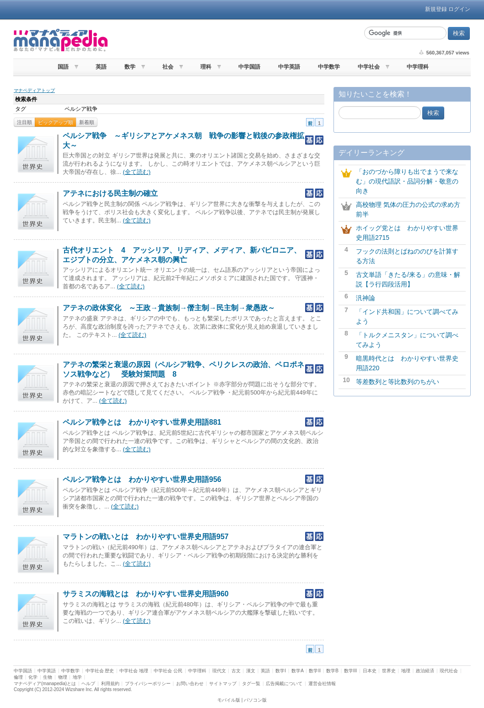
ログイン (459, 9)
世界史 (389, 670)
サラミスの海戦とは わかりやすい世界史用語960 (146, 594)
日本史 (369, 670)
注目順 (24, 122)
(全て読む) (137, 171)
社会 (167, 67)
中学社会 (369, 67)
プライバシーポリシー (148, 683)
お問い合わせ (190, 683)
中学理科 (418, 67)
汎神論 (365, 298)
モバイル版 (228, 700)
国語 (63, 67)
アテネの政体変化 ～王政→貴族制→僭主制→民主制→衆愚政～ (169, 308)
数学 (129, 67)
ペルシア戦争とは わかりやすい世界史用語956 (142, 479)
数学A (297, 670)
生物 (47, 677)
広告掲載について (284, 683)
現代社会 (449, 670)
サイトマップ (223, 683)
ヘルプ (88, 683)
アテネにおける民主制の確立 (110, 193)
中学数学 (329, 67)
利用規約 (110, 683)
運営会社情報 (322, 683)
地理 (405, 670)
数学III (350, 670)
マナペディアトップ (34, 90)
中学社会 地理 (133, 670)
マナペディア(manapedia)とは (45, 683)
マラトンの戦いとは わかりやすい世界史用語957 (146, 536)
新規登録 (436, 9)
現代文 (219, 670)
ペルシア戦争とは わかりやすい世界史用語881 (142, 422)
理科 (205, 67)
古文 (236, 670)
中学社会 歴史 (100, 670)
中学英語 (289, 67)
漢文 (250, 670)
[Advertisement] (235, 40)
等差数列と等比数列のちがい (397, 381)
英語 (101, 67)
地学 (77, 677)
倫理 (18, 677)
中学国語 (249, 67)
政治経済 (425, 670)
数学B (332, 670)
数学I (280, 670)
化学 (33, 677)
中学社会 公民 (168, 670)
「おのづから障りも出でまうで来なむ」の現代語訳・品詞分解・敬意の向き (407, 181)
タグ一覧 (251, 683)
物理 (62, 677)
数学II (315, 670)
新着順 (86, 122)
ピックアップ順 (55, 122)
